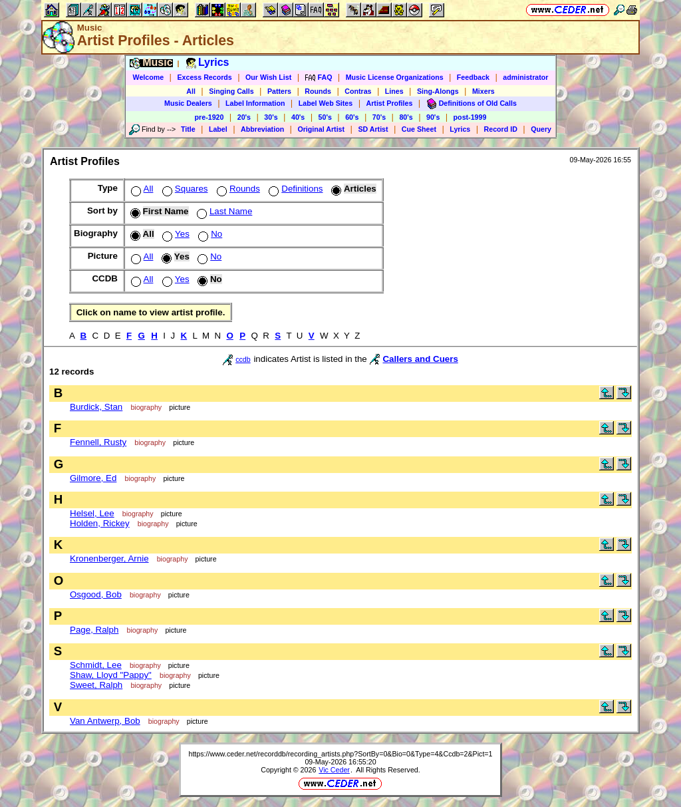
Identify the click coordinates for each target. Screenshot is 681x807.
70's (379, 117)
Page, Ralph (94, 630)
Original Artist (320, 129)
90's (433, 117)
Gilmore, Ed (93, 478)
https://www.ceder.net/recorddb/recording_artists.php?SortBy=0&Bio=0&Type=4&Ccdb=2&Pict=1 (340, 754)
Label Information (255, 103)
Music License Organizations (395, 77)
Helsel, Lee (92, 513)
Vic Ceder (334, 770)
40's (298, 117)
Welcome (148, 77)
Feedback (473, 77)
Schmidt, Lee (96, 665)
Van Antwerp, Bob (105, 721)
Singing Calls (231, 91)
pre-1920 (209, 117)
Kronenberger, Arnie (109, 559)
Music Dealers (188, 103)
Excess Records (204, 77)
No (209, 234)
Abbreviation (262, 129)
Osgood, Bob (96, 594)
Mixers (483, 91)
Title (188, 129)
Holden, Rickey (100, 523)
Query (541, 129)
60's (351, 117)
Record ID (500, 129)
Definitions (294, 189)
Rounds (318, 91)
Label (218, 129)
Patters (279, 91)
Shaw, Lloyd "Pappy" (111, 675)
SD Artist (373, 129)
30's (270, 117)
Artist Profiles (389, 103)
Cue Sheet (419, 129)
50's (325, 117)
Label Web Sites (326, 103)
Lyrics (460, 129)
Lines (394, 91)
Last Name (223, 211)
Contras (357, 91)
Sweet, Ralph (96, 685)
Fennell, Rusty (98, 442)
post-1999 (470, 117)
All (191, 91)
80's (405, 117)
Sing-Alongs (438, 91)
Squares (184, 189)
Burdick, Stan (96, 407)
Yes (175, 234)
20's (244, 117)
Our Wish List (268, 77)
